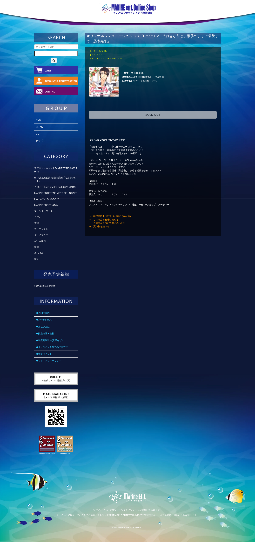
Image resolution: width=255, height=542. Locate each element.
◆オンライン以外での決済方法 (52, 347)
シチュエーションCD (115, 58)
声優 (36, 223)
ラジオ (37, 217)
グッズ (39, 140)
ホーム (92, 51)
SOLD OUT (152, 114)
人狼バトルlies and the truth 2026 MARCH (55, 187)
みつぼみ (103, 51)
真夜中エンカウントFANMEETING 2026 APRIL (55, 170)
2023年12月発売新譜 (45, 286)
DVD (38, 120)
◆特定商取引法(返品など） (50, 340)
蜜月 (36, 259)
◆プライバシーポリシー (48, 360)
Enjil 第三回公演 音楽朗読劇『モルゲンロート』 (55, 179)
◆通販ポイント (44, 354)
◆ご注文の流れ (44, 320)
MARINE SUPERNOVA (46, 205)
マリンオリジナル (43, 211)
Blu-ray (39, 127)
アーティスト (41, 229)
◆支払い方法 (43, 326)
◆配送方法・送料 (45, 333)
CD (100, 55)
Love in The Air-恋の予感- (47, 199)
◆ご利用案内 (43, 313)
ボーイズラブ (41, 235)
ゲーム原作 (40, 241)
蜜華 (36, 247)
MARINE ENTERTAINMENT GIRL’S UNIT (55, 193)
